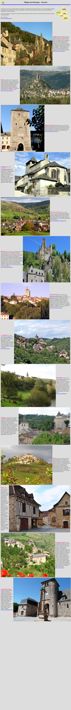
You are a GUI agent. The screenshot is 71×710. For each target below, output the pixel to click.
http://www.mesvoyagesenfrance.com (55, 295)
